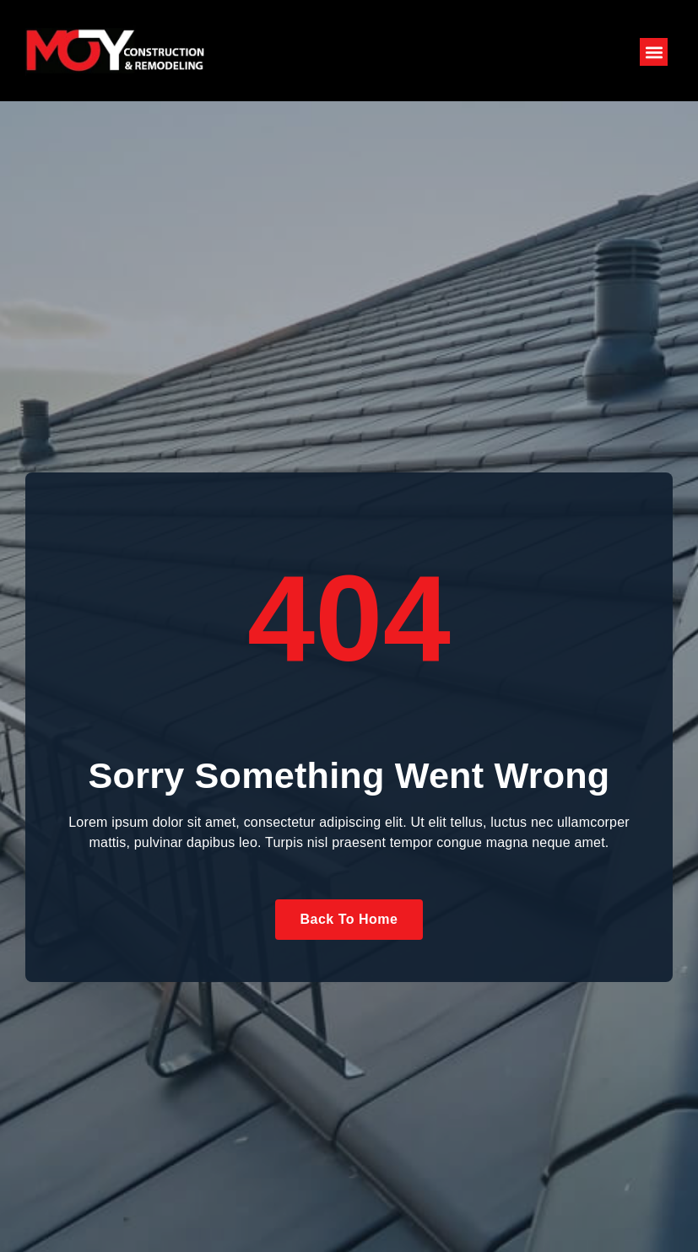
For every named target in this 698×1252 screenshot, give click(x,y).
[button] (654, 52)
